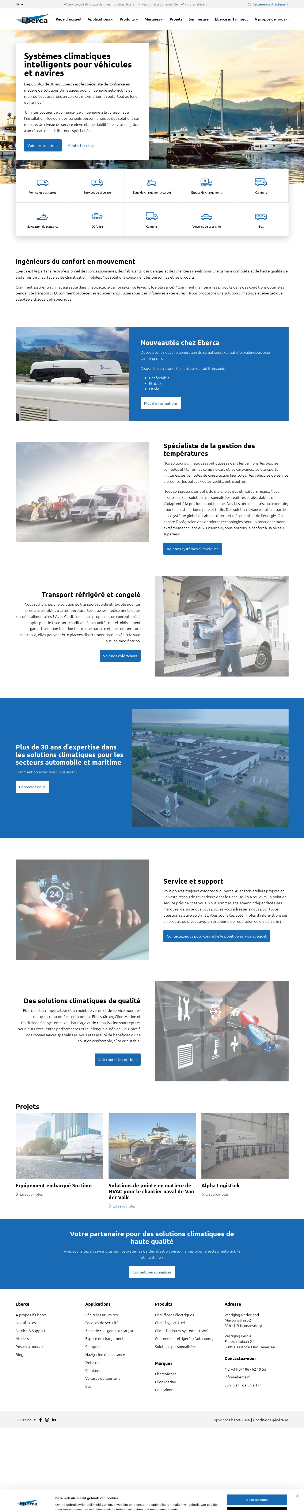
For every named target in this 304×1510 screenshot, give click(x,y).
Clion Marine (165, 1381)
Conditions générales (271, 1419)
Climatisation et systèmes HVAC (182, 1330)
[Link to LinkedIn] (54, 1420)
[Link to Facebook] (40, 1420)
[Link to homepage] (32, 19)
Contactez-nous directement (268, 4)
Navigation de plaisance (105, 1354)
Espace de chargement (104, 1338)
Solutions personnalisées (176, 1346)
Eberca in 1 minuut (231, 19)
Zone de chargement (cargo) (109, 1330)
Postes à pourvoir (30, 1346)
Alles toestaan (257, 1480)
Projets (176, 19)
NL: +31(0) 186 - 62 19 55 (245, 1369)
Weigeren (257, 1492)
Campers (92, 1346)
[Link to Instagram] (47, 1420)
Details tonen (65, 1501)
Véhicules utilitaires (101, 1314)
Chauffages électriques (174, 1314)
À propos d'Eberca (31, 1314)
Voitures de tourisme (103, 1378)
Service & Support (31, 1330)
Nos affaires (26, 1322)
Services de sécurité (102, 1322)
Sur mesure (199, 19)
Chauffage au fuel (170, 1322)
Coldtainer (164, 1389)
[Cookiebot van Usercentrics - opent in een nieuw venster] (27, 1502)
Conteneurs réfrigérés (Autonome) (184, 1338)
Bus (88, 1386)
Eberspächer (165, 1373)
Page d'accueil (68, 19)
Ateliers (22, 1338)
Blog (19, 1354)
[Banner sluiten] (297, 1476)
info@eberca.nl (237, 1376)
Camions (92, 1370)
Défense (92, 1362)
